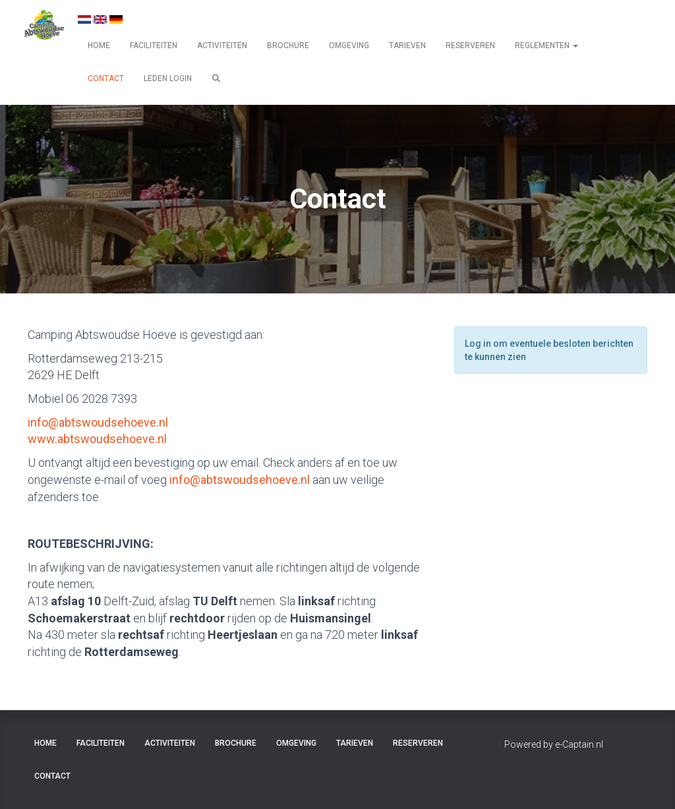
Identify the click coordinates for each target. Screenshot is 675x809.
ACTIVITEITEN (222, 45)
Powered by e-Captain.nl (553, 744)
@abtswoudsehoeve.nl (98, 422)
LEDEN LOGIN (168, 78)
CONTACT (106, 78)
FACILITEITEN (153, 45)
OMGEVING (349, 45)
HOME (99, 45)
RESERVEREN (470, 45)
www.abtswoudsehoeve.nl (97, 439)
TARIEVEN (407, 45)
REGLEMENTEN (546, 45)
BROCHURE (288, 45)
